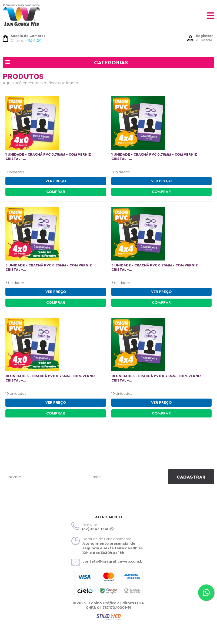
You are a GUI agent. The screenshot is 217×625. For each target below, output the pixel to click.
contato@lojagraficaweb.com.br (113, 561)
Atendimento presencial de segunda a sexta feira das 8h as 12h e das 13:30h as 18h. (112, 548)
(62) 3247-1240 (97, 528)
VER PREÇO (55, 180)
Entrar (206, 40)
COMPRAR (55, 191)
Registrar (204, 36)
